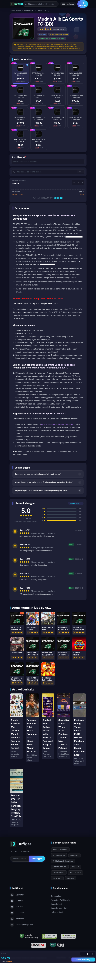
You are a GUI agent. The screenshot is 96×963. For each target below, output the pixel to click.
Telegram (16, 901)
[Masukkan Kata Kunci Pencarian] (40, 4)
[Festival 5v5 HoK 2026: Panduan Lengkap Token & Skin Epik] (16, 798)
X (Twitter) (17, 895)
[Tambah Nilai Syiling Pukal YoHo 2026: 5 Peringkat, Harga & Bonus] (48, 726)
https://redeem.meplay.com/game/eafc (58, 424)
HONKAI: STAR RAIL (60, 849)
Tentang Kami (56, 896)
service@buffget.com (21, 925)
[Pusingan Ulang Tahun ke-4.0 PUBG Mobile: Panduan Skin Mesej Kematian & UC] (79, 729)
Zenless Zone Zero (59, 867)
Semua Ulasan (76, 503)
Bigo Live (75, 867)
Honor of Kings (75, 872)
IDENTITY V (57, 878)
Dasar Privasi (56, 904)
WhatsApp (17, 919)
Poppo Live (74, 855)
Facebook (17, 913)
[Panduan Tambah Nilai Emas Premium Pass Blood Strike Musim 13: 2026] (32, 727)
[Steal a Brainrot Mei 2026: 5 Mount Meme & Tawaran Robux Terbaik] (16, 726)
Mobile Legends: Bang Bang (63, 861)
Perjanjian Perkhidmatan (61, 900)
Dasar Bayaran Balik (59, 908)
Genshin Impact (58, 872)
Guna (80, 172)
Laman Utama (15, 11)
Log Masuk (82, 4)
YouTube (16, 907)
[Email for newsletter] (19, 859)
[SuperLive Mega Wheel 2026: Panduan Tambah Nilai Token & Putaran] (63, 726)
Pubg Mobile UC (59, 855)
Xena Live (70, 878)
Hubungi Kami (57, 912)
